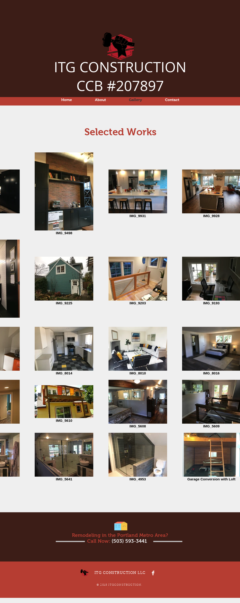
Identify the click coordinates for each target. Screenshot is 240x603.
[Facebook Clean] (153, 573)
